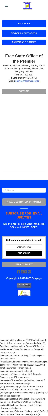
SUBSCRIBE (24, 253)
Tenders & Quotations (24, 33)
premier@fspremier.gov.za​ (27, 81)
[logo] (27, 6)
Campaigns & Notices (24, 42)
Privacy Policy (24, 264)
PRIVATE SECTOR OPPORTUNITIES (24, 202)
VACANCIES (24, 23)
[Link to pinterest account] (29, 272)
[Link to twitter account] (22, 272)
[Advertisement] (24, 115)
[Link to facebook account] (18, 272)
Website (24, 91)
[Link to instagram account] (25, 272)
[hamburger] (6, 6)
